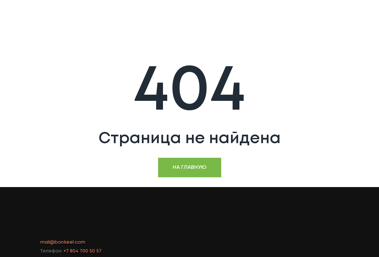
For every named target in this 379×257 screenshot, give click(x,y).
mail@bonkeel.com (62, 242)
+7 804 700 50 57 (82, 251)
